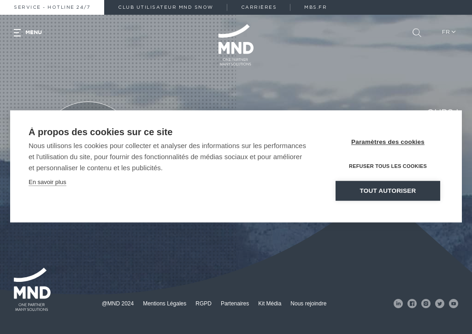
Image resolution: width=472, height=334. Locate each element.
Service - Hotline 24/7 (52, 7)
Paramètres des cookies (388, 146)
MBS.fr (315, 7)
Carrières (259, 7)
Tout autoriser (388, 195)
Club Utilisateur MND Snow (165, 7)
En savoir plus (47, 187)
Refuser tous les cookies (388, 171)
